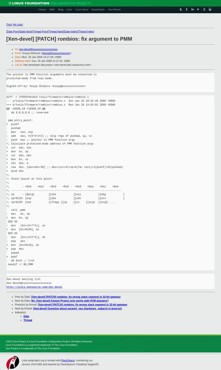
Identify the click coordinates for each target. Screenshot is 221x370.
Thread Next (56, 31)
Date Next (25, 31)
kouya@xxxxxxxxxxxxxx (56, 53)
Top (9, 24)
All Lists (17, 24)
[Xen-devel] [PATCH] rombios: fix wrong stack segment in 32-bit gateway (76, 296)
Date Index (70, 31)
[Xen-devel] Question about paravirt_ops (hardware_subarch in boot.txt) (77, 308)
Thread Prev (40, 31)
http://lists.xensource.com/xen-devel (34, 287)
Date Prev (12, 31)
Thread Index (86, 31)
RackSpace (67, 360)
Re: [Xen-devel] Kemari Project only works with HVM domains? (70, 300)
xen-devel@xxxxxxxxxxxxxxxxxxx (38, 49)
